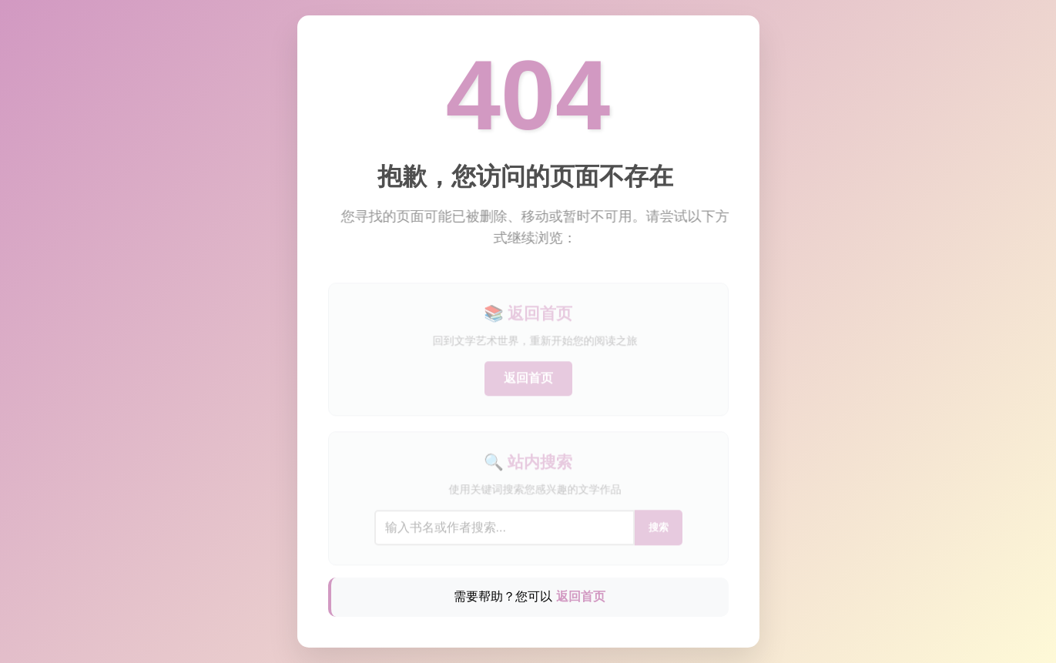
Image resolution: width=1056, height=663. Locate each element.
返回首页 (528, 383)
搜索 (659, 533)
